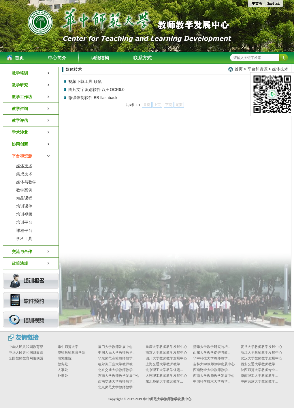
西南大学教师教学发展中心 (214, 376)
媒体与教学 (26, 182)
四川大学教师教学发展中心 (166, 358)
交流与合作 (31, 251)
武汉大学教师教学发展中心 (261, 358)
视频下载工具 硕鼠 (85, 81)
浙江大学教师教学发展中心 (261, 353)
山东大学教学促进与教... (212, 353)
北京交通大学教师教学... (116, 370)
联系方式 (142, 57)
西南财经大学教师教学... (212, 370)
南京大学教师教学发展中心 (166, 353)
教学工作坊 (31, 96)
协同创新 (31, 144)
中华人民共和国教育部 (26, 347)
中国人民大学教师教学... (116, 353)
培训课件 (24, 206)
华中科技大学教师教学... (212, 358)
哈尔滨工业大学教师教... (116, 364)
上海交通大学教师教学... (164, 364)
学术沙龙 (31, 132)
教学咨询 (31, 108)
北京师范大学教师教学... (116, 387)
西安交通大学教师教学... (259, 364)
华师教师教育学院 (71, 353)
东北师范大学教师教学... (164, 381)
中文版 (258, 4)
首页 (19, 57)
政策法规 (31, 263)
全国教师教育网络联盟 (26, 358)
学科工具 (24, 238)
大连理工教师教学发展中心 (166, 376)
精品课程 (24, 198)
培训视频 (24, 214)
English (273, 4)
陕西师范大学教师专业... (259, 370)
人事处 (63, 370)
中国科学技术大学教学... (212, 381)
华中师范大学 (68, 347)
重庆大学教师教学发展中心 (166, 347)
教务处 (63, 364)
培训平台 (24, 222)
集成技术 (24, 174)
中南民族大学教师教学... (259, 381)
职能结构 (100, 57)
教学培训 (31, 73)
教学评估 (31, 120)
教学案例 (24, 190)
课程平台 (24, 230)
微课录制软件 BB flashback (92, 97)
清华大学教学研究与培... (212, 347)
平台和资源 (31, 156)
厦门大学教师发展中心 (115, 347)
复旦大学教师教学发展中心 (261, 347)
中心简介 (57, 57)
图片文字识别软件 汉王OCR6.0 (96, 89)
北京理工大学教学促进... (164, 370)
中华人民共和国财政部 (26, 353)
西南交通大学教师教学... (116, 381)
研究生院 (64, 358)
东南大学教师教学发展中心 (119, 376)
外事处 (63, 376)
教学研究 (31, 85)
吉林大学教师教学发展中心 (214, 364)
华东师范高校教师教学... (116, 358)
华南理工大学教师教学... (259, 376)
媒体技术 (24, 165)
